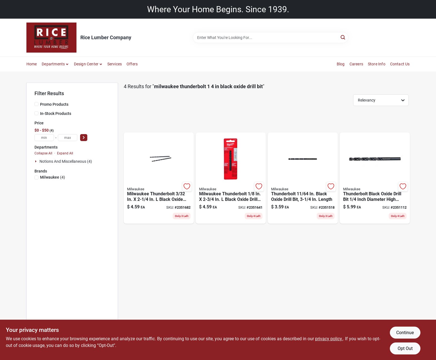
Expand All (65, 153)
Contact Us (400, 64)
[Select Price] (83, 137)
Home (31, 64)
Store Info (376, 64)
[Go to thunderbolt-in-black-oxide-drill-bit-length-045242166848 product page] (303, 178)
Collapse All (43, 153)
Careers (356, 64)
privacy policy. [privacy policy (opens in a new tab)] (329, 338)
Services (114, 64)
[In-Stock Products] (36, 113)
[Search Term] (270, 37)
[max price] (67, 137)
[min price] (44, 137)
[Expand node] (36, 161)
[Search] (343, 37)
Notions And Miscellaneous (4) (65, 161)
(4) (52, 177)
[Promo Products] (36, 104)
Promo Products (54, 104)
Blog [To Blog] (341, 64)
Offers (132, 64)
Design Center (86, 64)
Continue (405, 332)
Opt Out (405, 348)
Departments (53, 64)
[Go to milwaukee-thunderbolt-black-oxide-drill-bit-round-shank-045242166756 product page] (159, 178)
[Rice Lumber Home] (51, 38)
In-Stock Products (55, 113)
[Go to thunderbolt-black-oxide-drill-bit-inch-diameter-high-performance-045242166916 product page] (375, 178)
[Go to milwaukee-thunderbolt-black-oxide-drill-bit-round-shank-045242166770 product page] (231, 178)
